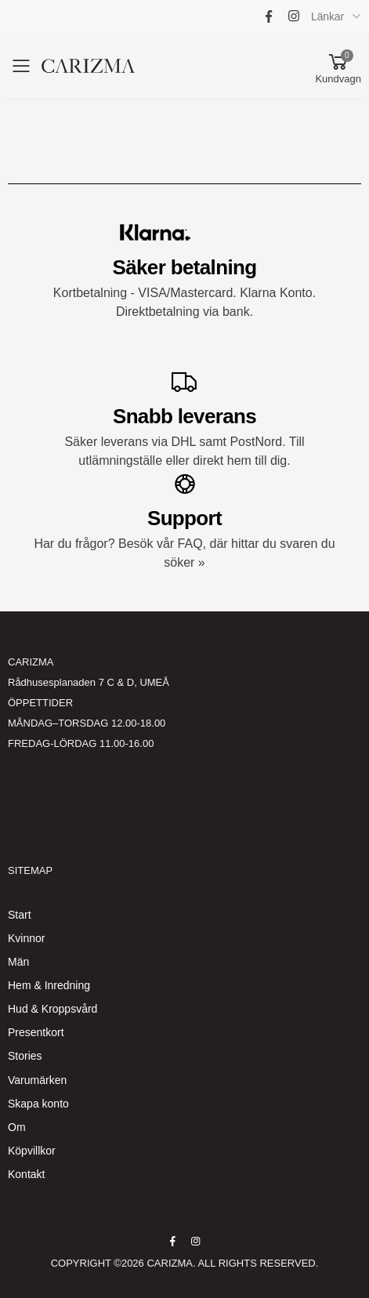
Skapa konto (38, 1103)
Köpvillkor (32, 1150)
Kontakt (26, 1174)
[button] (338, 66)
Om (17, 1127)
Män (18, 961)
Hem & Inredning (49, 985)
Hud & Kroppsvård (52, 1009)
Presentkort (36, 1032)
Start (19, 914)
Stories (25, 1056)
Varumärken (37, 1080)
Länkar (327, 16)
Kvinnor (26, 938)
